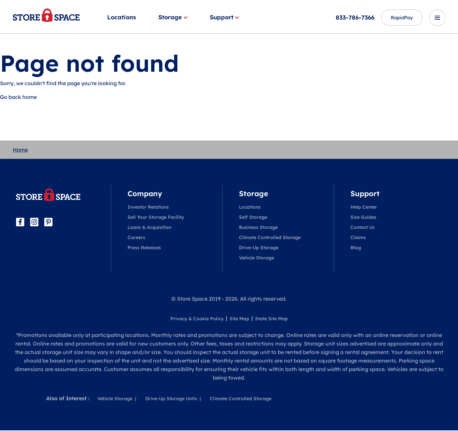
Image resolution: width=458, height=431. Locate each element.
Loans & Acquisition (149, 228)
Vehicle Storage (256, 258)
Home (20, 150)
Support (224, 17)
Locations (121, 17)
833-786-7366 (348, 17)
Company (145, 194)
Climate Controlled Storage (270, 238)
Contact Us (362, 228)
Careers (136, 238)
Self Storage (253, 218)
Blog (355, 248)
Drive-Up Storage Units (171, 399)
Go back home (18, 97)
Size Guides (363, 218)
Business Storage (258, 228)
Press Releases (144, 248)
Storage (173, 17)
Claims (358, 238)
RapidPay (398, 17)
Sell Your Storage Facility (156, 218)
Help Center (363, 208)
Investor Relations (148, 208)
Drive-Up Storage (258, 248)
